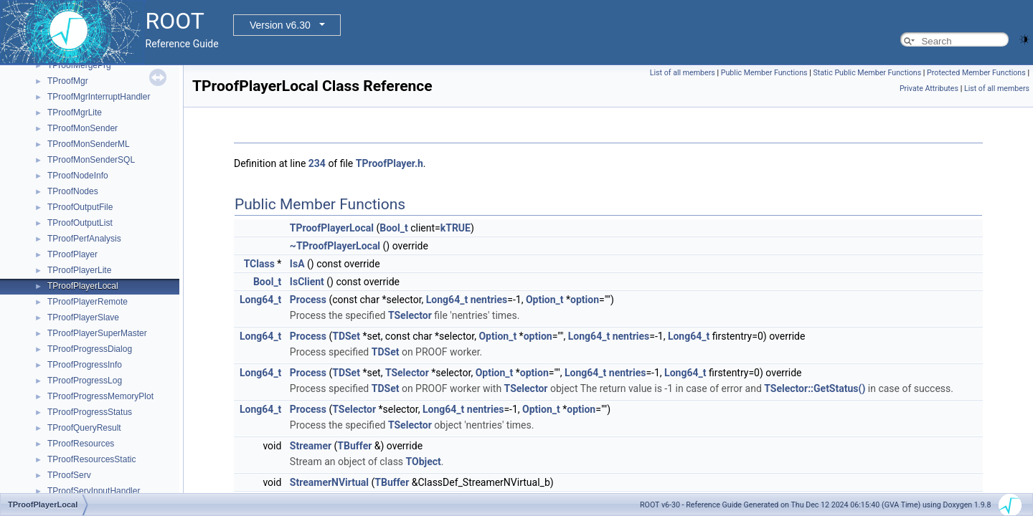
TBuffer (354, 446)
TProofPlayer (72, 254)
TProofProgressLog (84, 381)
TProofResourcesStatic (91, 459)
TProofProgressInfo (84, 365)
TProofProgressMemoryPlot (100, 396)
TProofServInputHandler (93, 491)
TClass (259, 263)
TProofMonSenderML (88, 144)
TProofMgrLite (74, 113)
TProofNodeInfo (77, 176)
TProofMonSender (82, 128)
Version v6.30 (280, 25)
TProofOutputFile (80, 207)
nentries (489, 299)
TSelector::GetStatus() (814, 388)
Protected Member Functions (976, 72)
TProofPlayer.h (389, 163)
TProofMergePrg (79, 65)
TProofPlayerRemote (87, 302)
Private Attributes (929, 88)
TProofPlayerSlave (83, 317)
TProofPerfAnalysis (84, 239)
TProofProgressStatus (89, 412)
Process (308, 299)
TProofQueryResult (84, 428)
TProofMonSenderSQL (91, 160)
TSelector (410, 315)
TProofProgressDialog (89, 349)
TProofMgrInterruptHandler (98, 97)
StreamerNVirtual (329, 482)
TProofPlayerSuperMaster (97, 333)
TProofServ (69, 475)
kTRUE (455, 228)
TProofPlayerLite (79, 270)
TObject (423, 461)
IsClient (307, 281)
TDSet (346, 336)
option (584, 299)
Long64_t (260, 299)
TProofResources (80, 444)
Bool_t (393, 228)
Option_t (545, 299)
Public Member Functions (764, 72)
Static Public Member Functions (867, 72)
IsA (297, 263)
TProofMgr (67, 81)
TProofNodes (72, 191)
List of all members (682, 72)
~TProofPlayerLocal (335, 246)
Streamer (310, 446)
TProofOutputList (80, 223)
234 (317, 163)
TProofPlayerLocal (82, 286)
